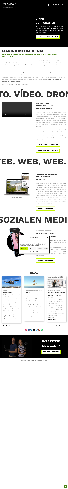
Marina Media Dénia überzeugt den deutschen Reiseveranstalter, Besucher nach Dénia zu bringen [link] (56, 294)
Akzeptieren (23, 248)
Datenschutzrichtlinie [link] (31, 360)
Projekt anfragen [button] (51, 352)
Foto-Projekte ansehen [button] (48, 145)
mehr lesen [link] (6, 321)
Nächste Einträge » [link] (61, 325)
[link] (9, 5)
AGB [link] (46, 360)
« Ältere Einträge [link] (6, 325)
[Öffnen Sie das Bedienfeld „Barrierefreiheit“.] (65, 486)
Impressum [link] (23, 360)
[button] (47, 237)
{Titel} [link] (31, 251)
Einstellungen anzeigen (43, 248)
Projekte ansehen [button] (45, 208)
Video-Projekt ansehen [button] (48, 36)
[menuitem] (9, 5)
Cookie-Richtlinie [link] (40, 360)
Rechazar (32, 248)
